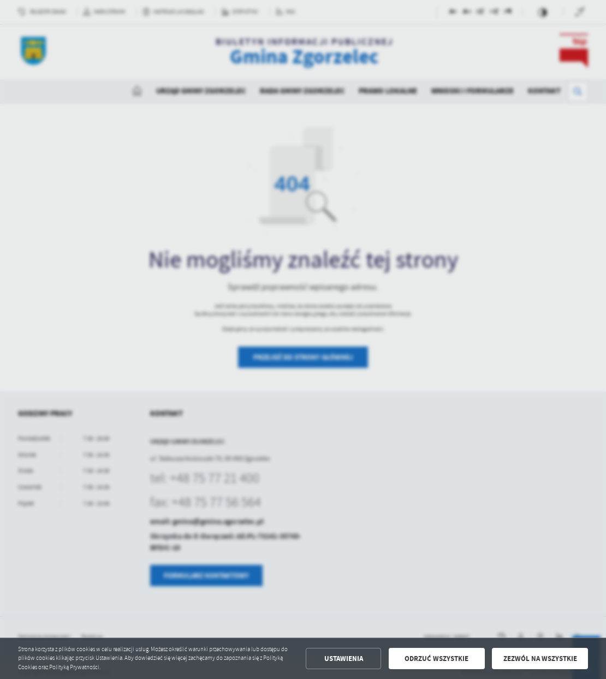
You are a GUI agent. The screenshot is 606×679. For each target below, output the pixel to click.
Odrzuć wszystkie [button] (436, 658)
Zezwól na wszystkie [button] (540, 658)
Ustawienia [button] (343, 658)
